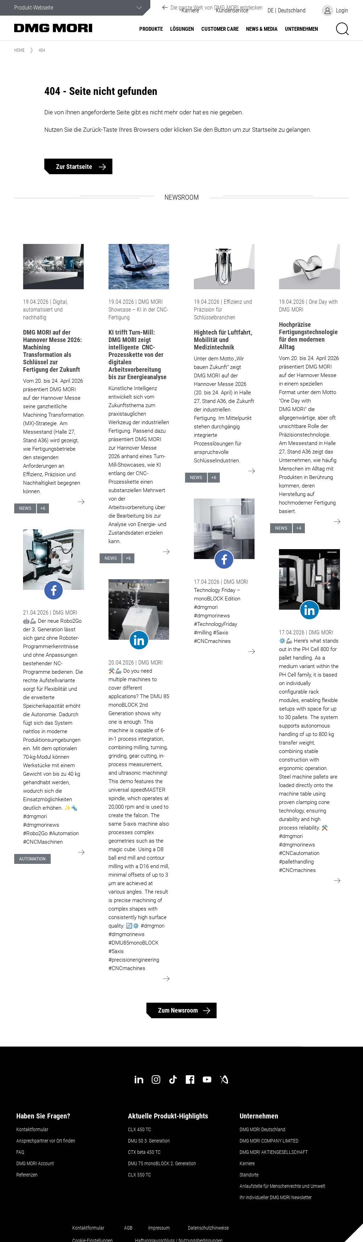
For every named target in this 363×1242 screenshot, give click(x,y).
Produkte (151, 29)
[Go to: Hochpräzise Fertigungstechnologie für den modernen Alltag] (309, 266)
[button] (286, 10)
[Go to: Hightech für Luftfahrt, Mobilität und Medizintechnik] (224, 266)
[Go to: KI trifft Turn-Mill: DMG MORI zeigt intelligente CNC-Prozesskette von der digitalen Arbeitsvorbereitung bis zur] (138, 266)
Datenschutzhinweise (208, 1228)
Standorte (249, 1175)
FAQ (20, 1152)
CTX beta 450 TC (144, 1152)
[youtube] (207, 1079)
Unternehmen (301, 29)
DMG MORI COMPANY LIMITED (269, 1141)
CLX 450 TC (139, 1129)
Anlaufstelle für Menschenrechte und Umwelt (282, 1186)
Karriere (247, 1163)
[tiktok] (173, 1079)
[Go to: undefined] (53, 564)
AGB (128, 1228)
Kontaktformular (32, 1129)
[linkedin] (139, 1079)
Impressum (159, 1228)
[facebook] (190, 1079)
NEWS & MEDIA (262, 29)
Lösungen (182, 29)
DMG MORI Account (35, 1163)
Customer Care (220, 29)
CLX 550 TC (139, 1175)
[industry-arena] (224, 1079)
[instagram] (156, 1079)
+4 (298, 528)
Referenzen (27, 1175)
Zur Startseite (75, 166)
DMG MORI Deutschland (262, 1129)
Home (19, 50)
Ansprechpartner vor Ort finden (45, 1141)
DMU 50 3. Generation (149, 1141)
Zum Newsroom (178, 1010)
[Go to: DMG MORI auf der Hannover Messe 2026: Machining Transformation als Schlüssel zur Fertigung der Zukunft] (53, 266)
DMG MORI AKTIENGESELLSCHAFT (274, 1152)
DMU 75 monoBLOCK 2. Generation (162, 1163)
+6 (42, 508)
